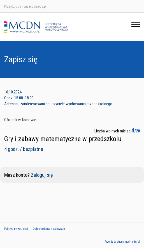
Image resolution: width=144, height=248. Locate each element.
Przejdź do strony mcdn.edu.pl (25, 6)
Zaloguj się (42, 175)
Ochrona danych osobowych (49, 228)
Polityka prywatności (16, 228)
